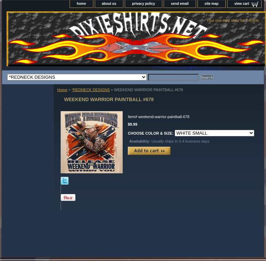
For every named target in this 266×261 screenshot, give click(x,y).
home (81, 4)
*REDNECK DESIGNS (91, 90)
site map (212, 4)
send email (180, 4)
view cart (241, 4)
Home (62, 90)
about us (109, 4)
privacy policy (143, 4)
